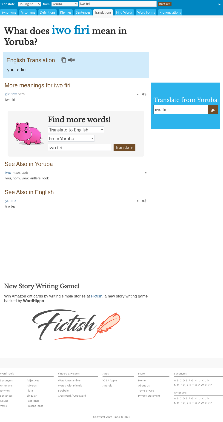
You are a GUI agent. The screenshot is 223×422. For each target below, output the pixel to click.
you (8, 178)
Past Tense (33, 400)
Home (142, 380)
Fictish (96, 296)
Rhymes (65, 12)
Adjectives (33, 380)
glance (11, 94)
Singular (32, 395)
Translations (103, 12)
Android (107, 385)
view (25, 178)
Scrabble (63, 390)
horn (16, 178)
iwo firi (118, 4)
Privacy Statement (149, 395)
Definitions (47, 12)
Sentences (83, 12)
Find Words (124, 12)
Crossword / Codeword (72, 395)
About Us (144, 385)
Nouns (4, 400)
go (213, 109)
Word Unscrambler (69, 380)
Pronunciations (170, 12)
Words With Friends (70, 385)
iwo (8, 172)
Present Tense (35, 405)
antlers (35, 178)
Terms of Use (146, 390)
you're (10, 201)
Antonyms (28, 12)
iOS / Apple (110, 380)
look (46, 178)
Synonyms (8, 12)
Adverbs (32, 385)
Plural (30, 390)
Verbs (3, 405)
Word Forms (146, 12)
